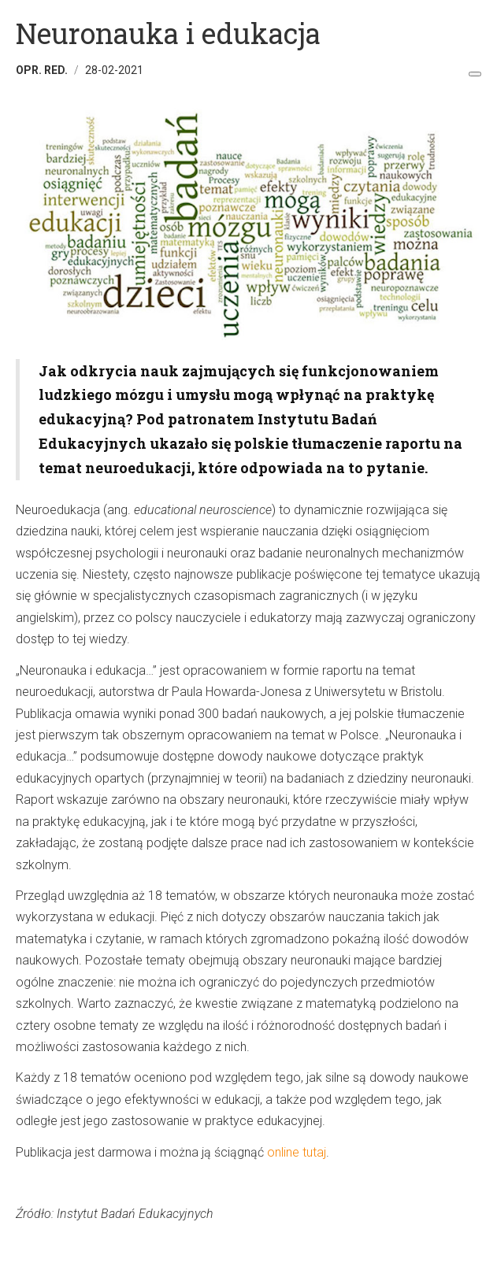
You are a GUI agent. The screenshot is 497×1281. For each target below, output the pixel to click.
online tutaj (296, 1152)
